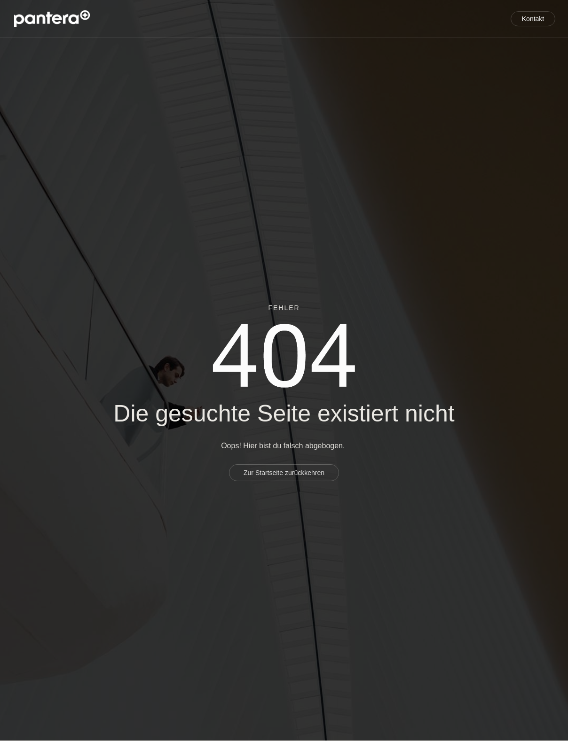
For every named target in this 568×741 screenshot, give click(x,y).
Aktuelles (467, 26)
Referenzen (464, 10)
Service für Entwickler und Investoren (305, 10)
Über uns (407, 10)
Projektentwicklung (183, 10)
